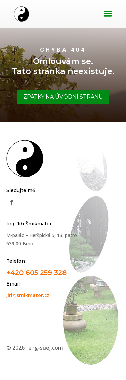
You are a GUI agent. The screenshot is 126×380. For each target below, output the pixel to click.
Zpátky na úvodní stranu (63, 96)
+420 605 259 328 (36, 273)
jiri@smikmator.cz (27, 295)
